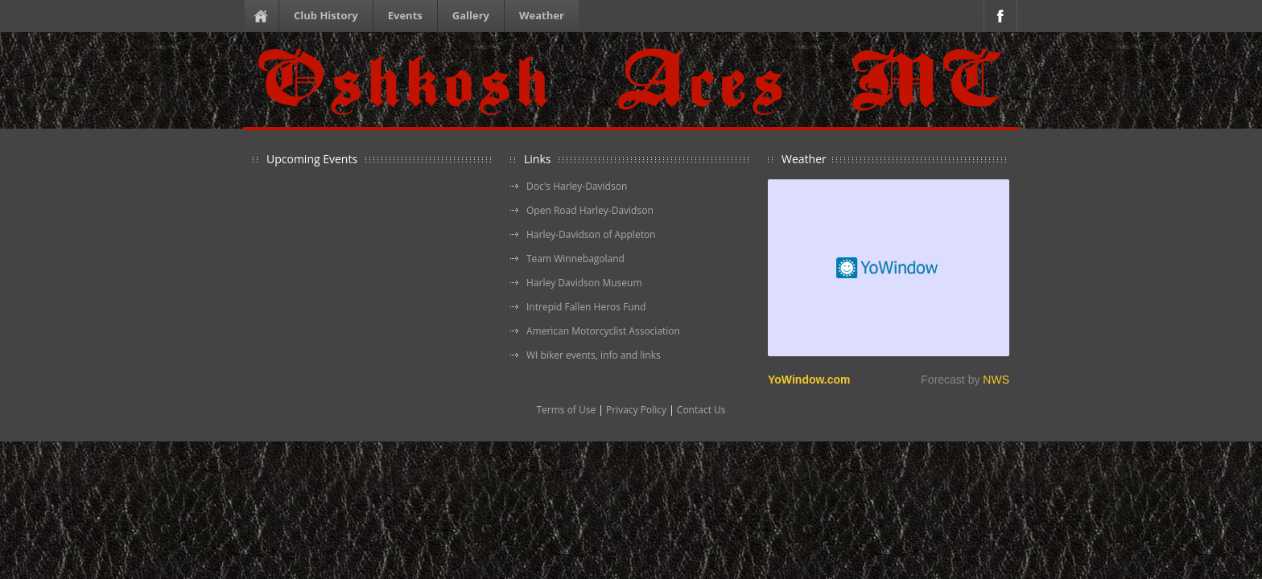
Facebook (1000, 16)
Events (405, 15)
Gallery (470, 15)
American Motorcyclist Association (603, 331)
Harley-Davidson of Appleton (590, 234)
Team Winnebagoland (575, 258)
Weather (541, 15)
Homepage (264, 16)
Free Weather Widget (888, 267)
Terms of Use (566, 410)
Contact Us (701, 410)
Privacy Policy (636, 410)
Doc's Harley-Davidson (576, 186)
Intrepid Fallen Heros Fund (585, 307)
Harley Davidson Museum (584, 283)
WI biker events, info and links (593, 355)
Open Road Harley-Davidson (590, 210)
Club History (326, 15)
